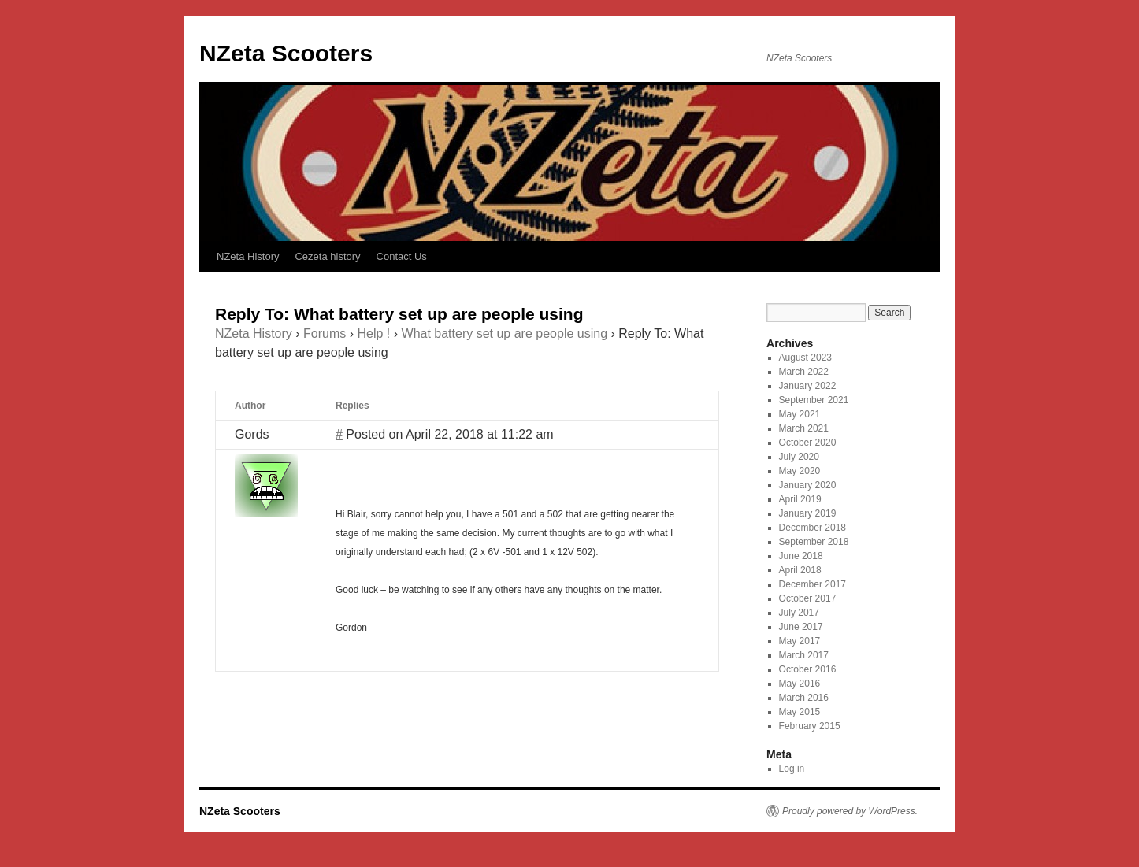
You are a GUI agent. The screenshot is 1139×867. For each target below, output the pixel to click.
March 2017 (804, 655)
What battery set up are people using (505, 333)
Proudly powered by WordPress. (850, 811)
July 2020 (799, 456)
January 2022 (808, 385)
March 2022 (804, 371)
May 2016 (800, 683)
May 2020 (800, 470)
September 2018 (814, 541)
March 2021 (804, 428)
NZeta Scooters (286, 53)
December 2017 (812, 584)
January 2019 (808, 513)
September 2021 (814, 400)
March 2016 (804, 697)
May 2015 (800, 711)
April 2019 (800, 499)
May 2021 (800, 414)
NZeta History (248, 256)
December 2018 (812, 527)
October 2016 (808, 669)
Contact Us (402, 256)
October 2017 (808, 598)
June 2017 (801, 626)
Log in (792, 768)
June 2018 (801, 555)
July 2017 (799, 612)
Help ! (374, 333)
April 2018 (800, 570)
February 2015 (809, 726)
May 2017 (800, 641)
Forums (324, 333)
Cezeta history (327, 256)
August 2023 (805, 357)
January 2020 (808, 485)
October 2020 (808, 442)
